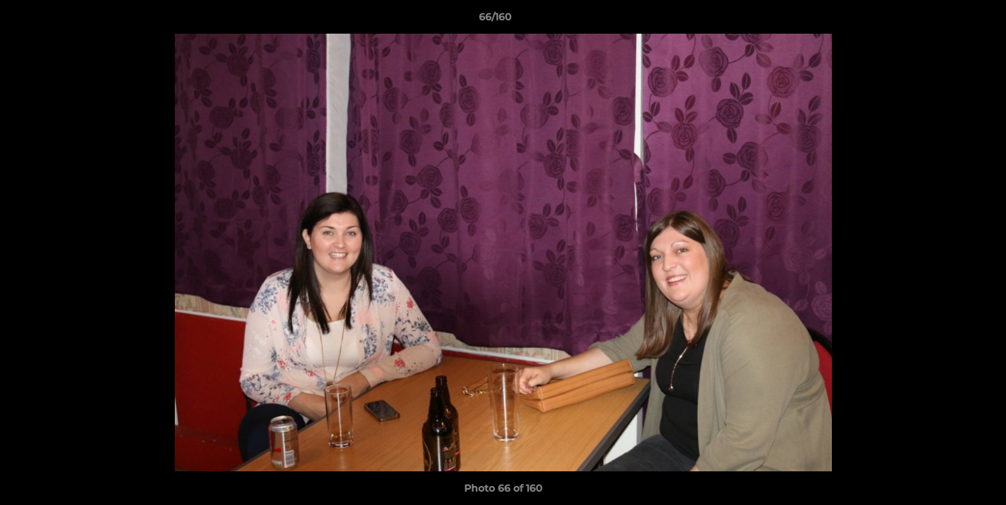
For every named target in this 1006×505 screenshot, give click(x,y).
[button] (947, 20)
